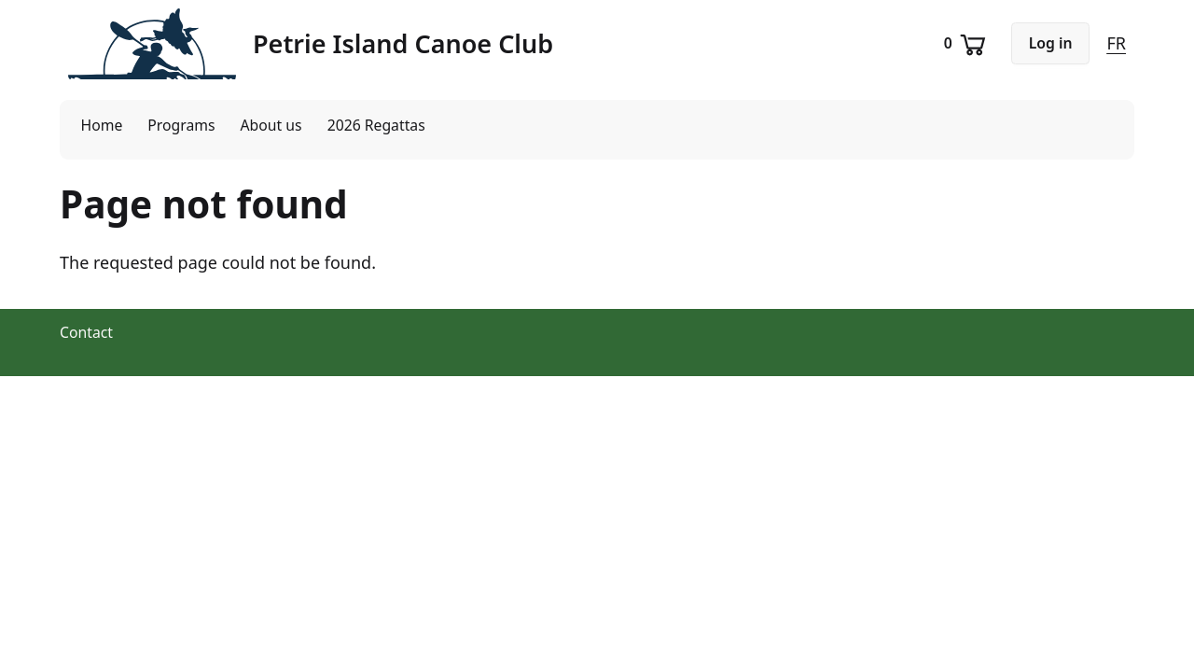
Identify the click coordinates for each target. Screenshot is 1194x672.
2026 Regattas (376, 125)
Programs (181, 125)
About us (271, 125)
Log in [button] (1051, 43)
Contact (86, 332)
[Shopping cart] (967, 44)
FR (1116, 43)
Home (102, 125)
